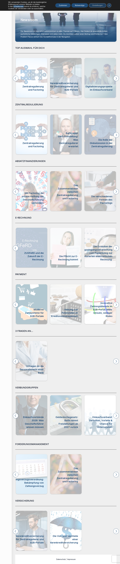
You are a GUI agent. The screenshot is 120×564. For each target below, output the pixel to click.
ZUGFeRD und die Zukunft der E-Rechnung (68, 256)
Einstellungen (18, 6)
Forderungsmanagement (34, 489)
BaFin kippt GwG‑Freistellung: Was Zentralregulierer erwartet (102, 140)
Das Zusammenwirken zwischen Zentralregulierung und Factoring (67, 192)
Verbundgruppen (37, 430)
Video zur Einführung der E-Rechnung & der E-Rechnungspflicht (32, 254)
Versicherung (83, 93)
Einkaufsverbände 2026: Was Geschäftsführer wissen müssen (67, 422)
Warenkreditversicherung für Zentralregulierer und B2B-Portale (73, 86)
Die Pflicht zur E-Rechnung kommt (102, 258)
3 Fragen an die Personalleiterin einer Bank (32, 369)
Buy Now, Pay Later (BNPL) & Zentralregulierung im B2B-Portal (33, 311)
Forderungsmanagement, (68, 204)
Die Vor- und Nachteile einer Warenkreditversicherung (63, 539)
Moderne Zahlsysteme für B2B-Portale (68, 313)
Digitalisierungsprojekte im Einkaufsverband (30, 425)
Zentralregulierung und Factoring (43, 88)
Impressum (71, 559)
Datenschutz (61, 559)
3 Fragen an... (38, 376)
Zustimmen (63, 5)
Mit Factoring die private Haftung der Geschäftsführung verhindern (33, 198)
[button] (15, 78)
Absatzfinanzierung (36, 206)
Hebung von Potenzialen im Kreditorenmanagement (98, 313)
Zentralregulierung (46, 93)
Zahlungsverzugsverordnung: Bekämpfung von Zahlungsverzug (27, 482)
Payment (40, 319)
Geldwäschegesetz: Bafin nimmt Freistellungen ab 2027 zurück (101, 422)
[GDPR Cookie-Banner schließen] (109, 5)
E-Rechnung (39, 263)
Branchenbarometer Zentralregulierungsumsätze (27, 145)
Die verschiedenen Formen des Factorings (101, 199)
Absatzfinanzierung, (70, 202)
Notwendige (79, 5)
